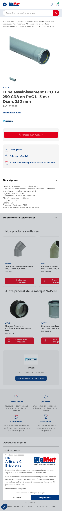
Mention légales (13, 506)
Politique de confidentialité (32, 506)
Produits (13, 21)
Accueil (6, 21)
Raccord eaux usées (35, 24)
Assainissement (19, 24)
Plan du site (50, 506)
